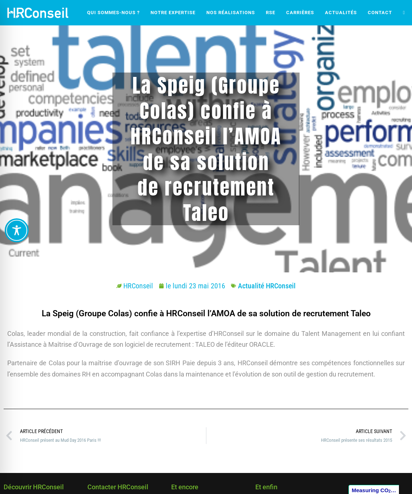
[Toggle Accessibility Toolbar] (16, 230)
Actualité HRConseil (267, 285)
